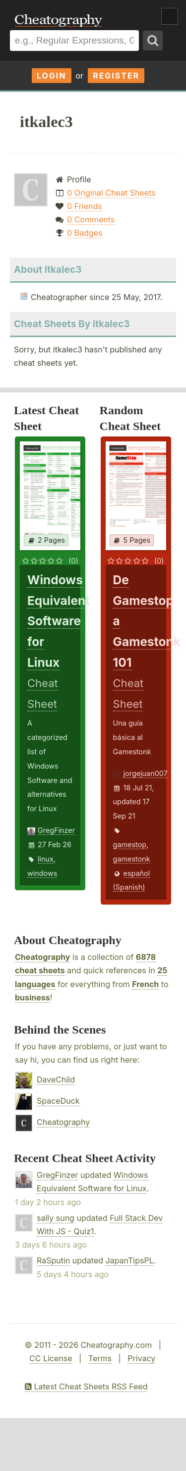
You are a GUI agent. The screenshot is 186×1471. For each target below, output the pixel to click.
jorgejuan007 (146, 773)
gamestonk (131, 859)
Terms (100, 1358)
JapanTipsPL (130, 1260)
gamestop (130, 844)
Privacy (141, 1358)
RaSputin (53, 1260)
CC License (50, 1358)
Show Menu (169, 16)
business (32, 997)
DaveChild (56, 1079)
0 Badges (84, 233)
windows (42, 873)
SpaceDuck (58, 1101)
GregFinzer (56, 830)
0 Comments (91, 219)
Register (116, 76)
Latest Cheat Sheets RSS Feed (86, 1386)
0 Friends (84, 206)
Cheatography (42, 957)
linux (46, 859)
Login (51, 76)
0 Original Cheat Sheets (111, 193)
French (145, 984)
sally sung (55, 1218)
